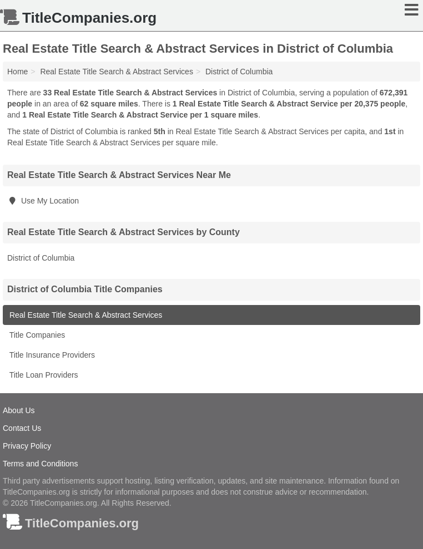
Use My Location (43, 200)
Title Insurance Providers (51, 354)
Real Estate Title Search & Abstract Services (84, 315)
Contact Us (22, 428)
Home (17, 71)
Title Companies (36, 335)
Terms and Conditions (40, 463)
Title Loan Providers (42, 374)
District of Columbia (40, 257)
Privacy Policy (27, 445)
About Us (19, 410)
